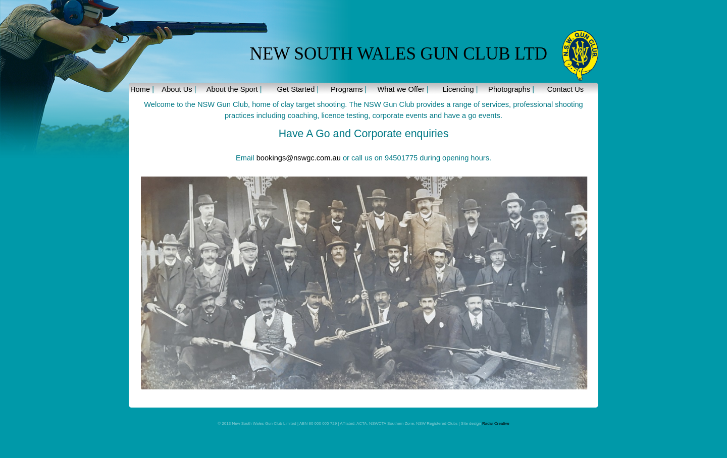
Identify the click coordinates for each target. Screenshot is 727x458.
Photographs (509, 89)
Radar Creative (495, 423)
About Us (177, 89)
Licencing (458, 89)
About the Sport (232, 89)
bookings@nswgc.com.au (298, 158)
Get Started (296, 89)
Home (140, 89)
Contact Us (565, 89)
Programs (347, 89)
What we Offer (400, 89)
